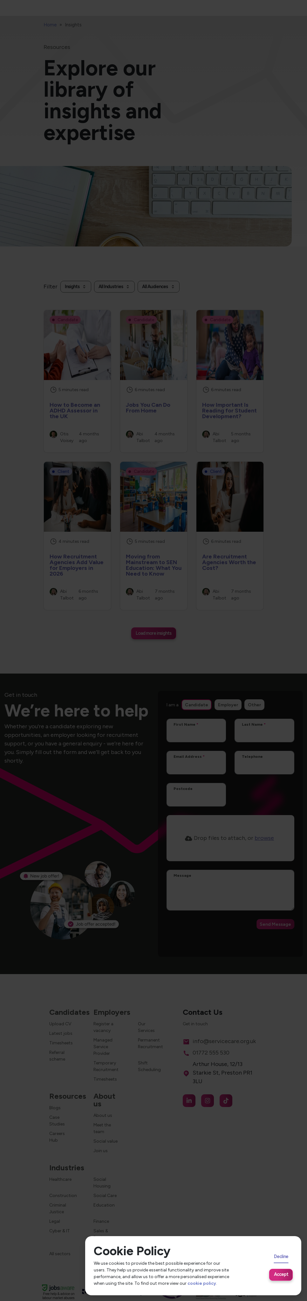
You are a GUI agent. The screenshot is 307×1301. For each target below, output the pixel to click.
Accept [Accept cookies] (281, 1274)
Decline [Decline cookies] (281, 1256)
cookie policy (202, 1283)
